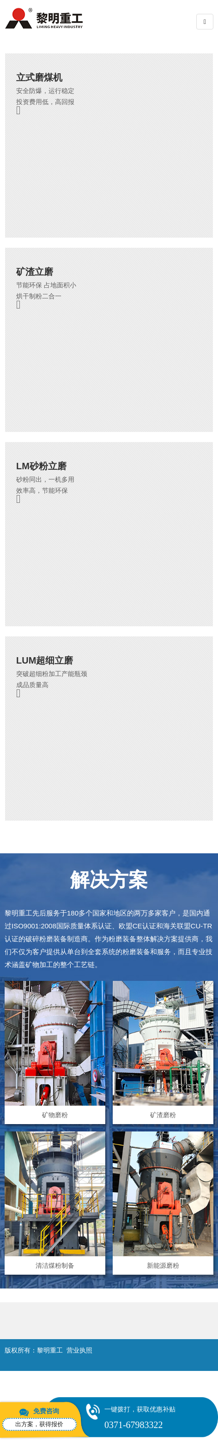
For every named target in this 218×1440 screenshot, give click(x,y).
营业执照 (79, 1350)
